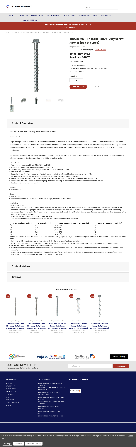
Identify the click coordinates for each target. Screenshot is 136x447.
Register (16, 403)
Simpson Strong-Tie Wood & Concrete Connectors (51, 384)
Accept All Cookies (33, 443)
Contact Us (106, 15)
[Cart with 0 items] (130, 7)
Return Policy (37, 15)
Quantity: (73, 76)
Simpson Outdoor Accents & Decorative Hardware (51, 398)
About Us (24, 15)
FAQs (95, 15)
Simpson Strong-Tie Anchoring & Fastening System (49, 393)
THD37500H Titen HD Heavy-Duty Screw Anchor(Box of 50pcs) (57, 326)
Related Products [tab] (66, 289)
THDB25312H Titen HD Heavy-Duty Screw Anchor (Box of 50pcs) (99, 326)
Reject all (18, 443)
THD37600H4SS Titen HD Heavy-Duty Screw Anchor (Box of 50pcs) (15, 326)
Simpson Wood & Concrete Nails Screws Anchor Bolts (51, 389)
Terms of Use (84, 15)
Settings (7, 443)
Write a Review (100, 50)
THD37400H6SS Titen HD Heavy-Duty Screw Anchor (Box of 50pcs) (36, 326)
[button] (90, 391)
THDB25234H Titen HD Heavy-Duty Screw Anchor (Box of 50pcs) (78, 326)
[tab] (68, 123)
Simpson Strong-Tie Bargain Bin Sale (50, 416)
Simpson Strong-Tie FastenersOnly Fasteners (49, 412)
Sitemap (8, 405)
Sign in (8, 403)
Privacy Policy (69, 15)
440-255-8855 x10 (30, 20)
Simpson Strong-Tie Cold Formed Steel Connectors (51, 403)
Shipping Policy (53, 15)
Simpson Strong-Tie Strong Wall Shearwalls (49, 407)
